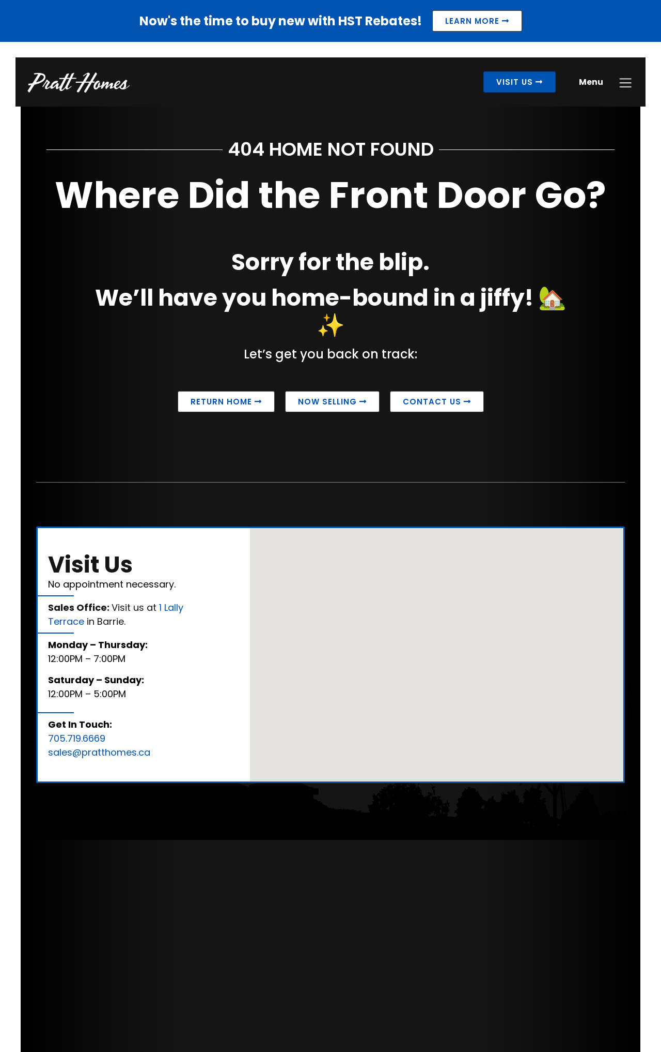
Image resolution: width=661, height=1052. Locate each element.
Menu (586, 87)
